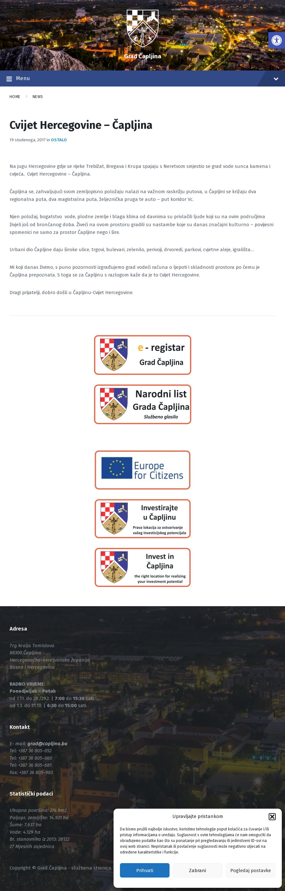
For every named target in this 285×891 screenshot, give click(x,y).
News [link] (38, 97)
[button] (272, 816)
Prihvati (144, 870)
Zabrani (197, 870)
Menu (142, 79)
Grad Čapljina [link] (142, 56)
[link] (276, 40)
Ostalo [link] (59, 139)
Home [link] (15, 97)
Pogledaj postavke (250, 870)
